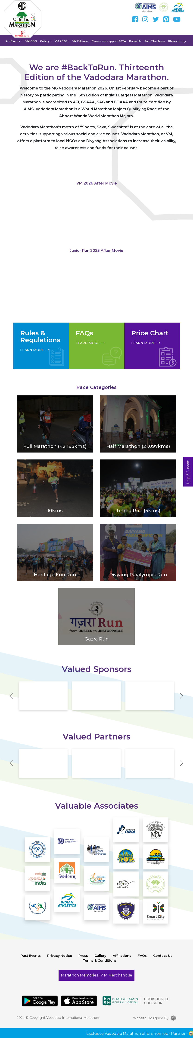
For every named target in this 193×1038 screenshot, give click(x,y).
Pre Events (16, 41)
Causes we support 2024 (109, 41)
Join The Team (153, 41)
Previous (11, 698)
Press (83, 961)
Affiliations (122, 961)
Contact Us (162, 961)
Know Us (134, 41)
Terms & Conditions (100, 966)
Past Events (31, 961)
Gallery (46, 41)
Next (181, 698)
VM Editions (81, 41)
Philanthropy (174, 41)
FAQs (142, 961)
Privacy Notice (59, 961)
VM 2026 (62, 41)
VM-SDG (33, 41)
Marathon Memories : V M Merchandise (96, 980)
